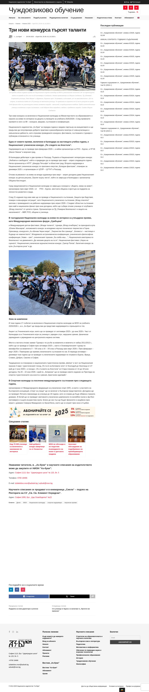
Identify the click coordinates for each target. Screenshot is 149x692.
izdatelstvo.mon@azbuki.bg (26, 483)
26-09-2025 (30, 36)
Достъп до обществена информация (94, 688)
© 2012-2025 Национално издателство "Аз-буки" (24, 688)
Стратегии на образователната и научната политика (89, 639)
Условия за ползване (116, 688)
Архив (45, 676)
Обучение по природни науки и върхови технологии (88, 653)
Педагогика (80, 646)
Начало (12, 18)
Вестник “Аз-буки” (50, 670)
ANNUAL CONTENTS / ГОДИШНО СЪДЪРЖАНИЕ (119, 39)
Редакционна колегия (59, 18)
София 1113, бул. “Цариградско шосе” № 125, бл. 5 (37, 473)
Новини (18, 23)
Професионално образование (88, 657)
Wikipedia (69, 2)
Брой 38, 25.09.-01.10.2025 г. (41, 23)
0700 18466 (22, 478)
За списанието (24, 18)
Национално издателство (20, 2)
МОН (25, 502)
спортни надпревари (55, 502)
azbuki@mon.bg (45, 483)
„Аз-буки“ (19, 36)
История (79, 660)
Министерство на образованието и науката (48, 2)
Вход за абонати (49, 643)
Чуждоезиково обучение (46, 9)
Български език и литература (88, 643)
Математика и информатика (87, 649)
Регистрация (135, 2)
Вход (126, 2)
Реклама (46, 658)
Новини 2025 (26, 23)
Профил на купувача (133, 688)
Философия (81, 666)
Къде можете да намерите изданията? (53, 639)
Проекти (46, 655)
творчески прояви (70, 502)
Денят (18, 502)
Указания (89, 18)
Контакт (118, 18)
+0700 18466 (13, 662)
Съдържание (76, 18)
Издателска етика (104, 18)
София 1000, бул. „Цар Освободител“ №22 (33, 497)
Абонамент (129, 18)
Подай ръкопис (40, 18)
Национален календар (37, 502)
